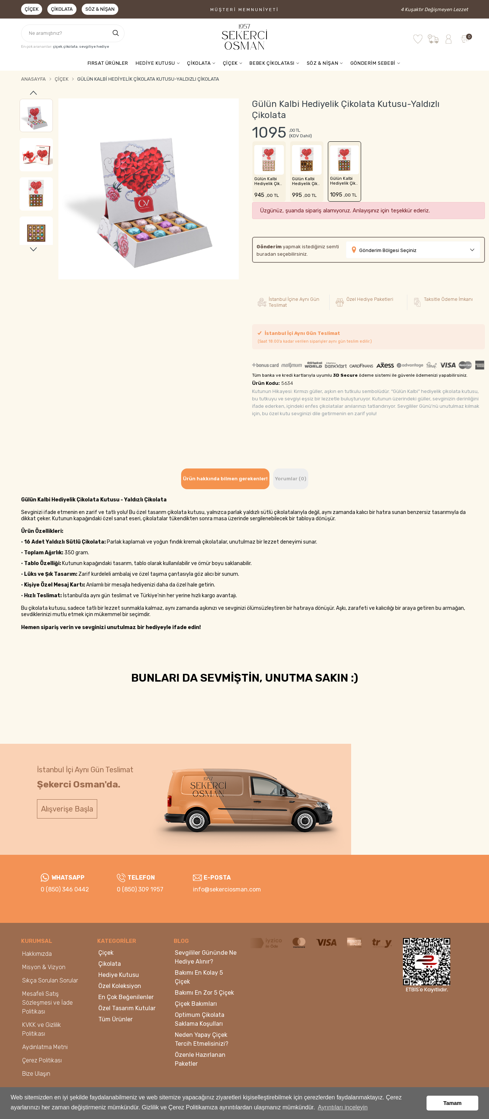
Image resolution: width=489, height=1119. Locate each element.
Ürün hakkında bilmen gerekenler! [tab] (225, 478)
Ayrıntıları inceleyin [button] (343, 1107)
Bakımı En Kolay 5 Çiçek (199, 977)
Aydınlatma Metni (45, 1047)
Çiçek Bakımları (196, 1003)
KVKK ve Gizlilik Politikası (41, 1029)
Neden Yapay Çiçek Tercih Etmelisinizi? (201, 1039)
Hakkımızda (37, 953)
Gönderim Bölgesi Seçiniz (388, 250)
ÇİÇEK (230, 63)
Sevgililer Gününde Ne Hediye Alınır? (206, 957)
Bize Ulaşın (36, 1073)
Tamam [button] (453, 1103)
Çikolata (62, 9)
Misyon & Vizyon (43, 967)
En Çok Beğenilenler (126, 997)
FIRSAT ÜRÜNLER (108, 63)
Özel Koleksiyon (119, 985)
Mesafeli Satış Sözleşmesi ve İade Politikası (47, 1002)
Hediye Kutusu (118, 974)
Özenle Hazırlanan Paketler (200, 1059)
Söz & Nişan (100, 9)
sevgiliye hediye (94, 46)
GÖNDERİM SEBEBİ (372, 63)
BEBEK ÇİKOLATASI (272, 63)
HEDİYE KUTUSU (155, 63)
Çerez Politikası (42, 1060)
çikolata (71, 46)
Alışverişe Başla (67, 808)
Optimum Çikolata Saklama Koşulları (199, 1019)
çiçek (57, 46)
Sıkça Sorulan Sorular (50, 980)
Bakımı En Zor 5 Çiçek (204, 992)
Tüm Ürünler (115, 1019)
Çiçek (31, 9)
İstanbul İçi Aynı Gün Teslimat (315, 337)
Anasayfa (33, 79)
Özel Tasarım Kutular (127, 1008)
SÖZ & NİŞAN (323, 63)
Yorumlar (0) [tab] (290, 478)
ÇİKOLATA (199, 63)
